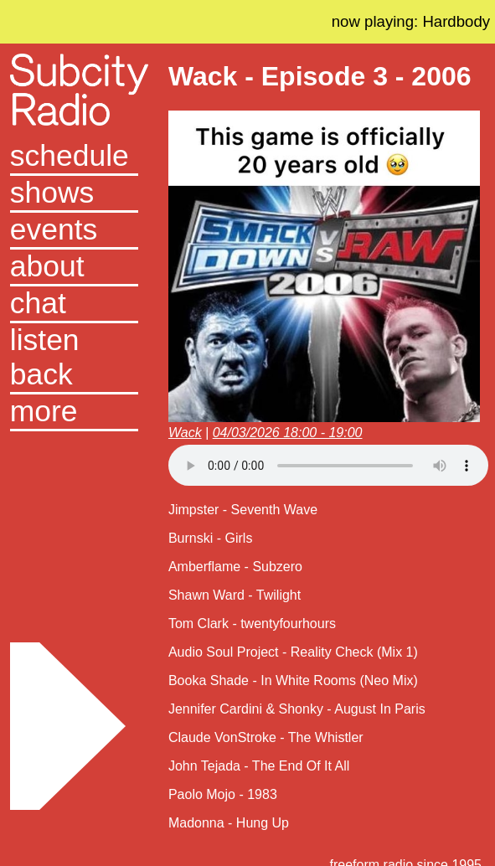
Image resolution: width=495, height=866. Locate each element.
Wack (185, 432)
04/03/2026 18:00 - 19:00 (288, 432)
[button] (74, 412)
